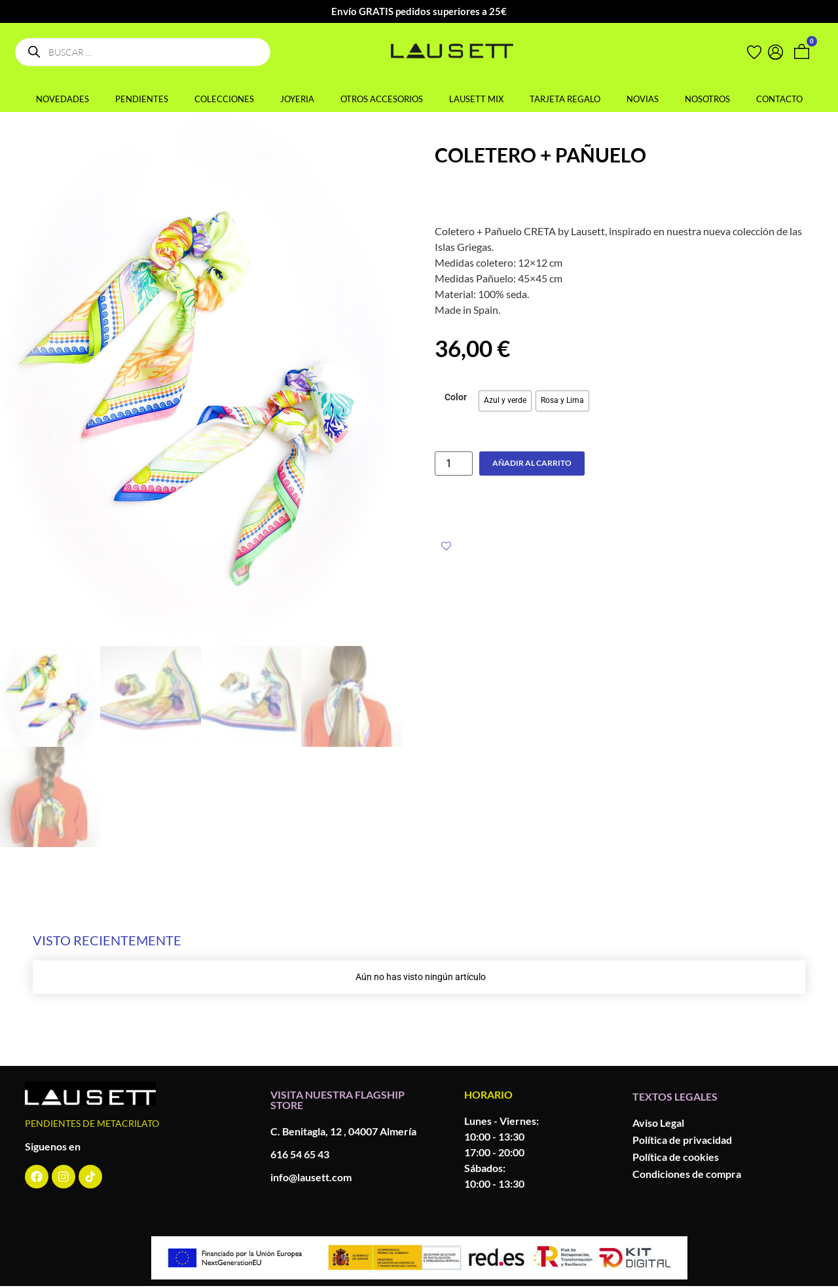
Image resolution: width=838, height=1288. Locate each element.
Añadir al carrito (532, 463)
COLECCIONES (224, 99)
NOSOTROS (707, 99)
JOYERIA (297, 99)
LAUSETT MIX (476, 99)
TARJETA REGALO (565, 99)
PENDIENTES (141, 99)
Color (456, 397)
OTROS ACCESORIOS (381, 99)
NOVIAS (643, 99)
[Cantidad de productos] (454, 463)
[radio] (505, 401)
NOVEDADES (62, 99)
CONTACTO (779, 99)
